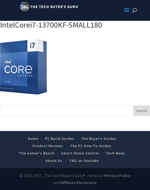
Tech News (115, 153)
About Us (54, 160)
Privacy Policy (117, 175)
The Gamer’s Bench (36, 153)
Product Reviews (48, 145)
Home (33, 138)
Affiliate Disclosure (79, 182)
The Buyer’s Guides (98, 138)
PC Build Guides (59, 138)
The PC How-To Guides (90, 145)
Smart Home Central (80, 153)
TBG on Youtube (84, 160)
